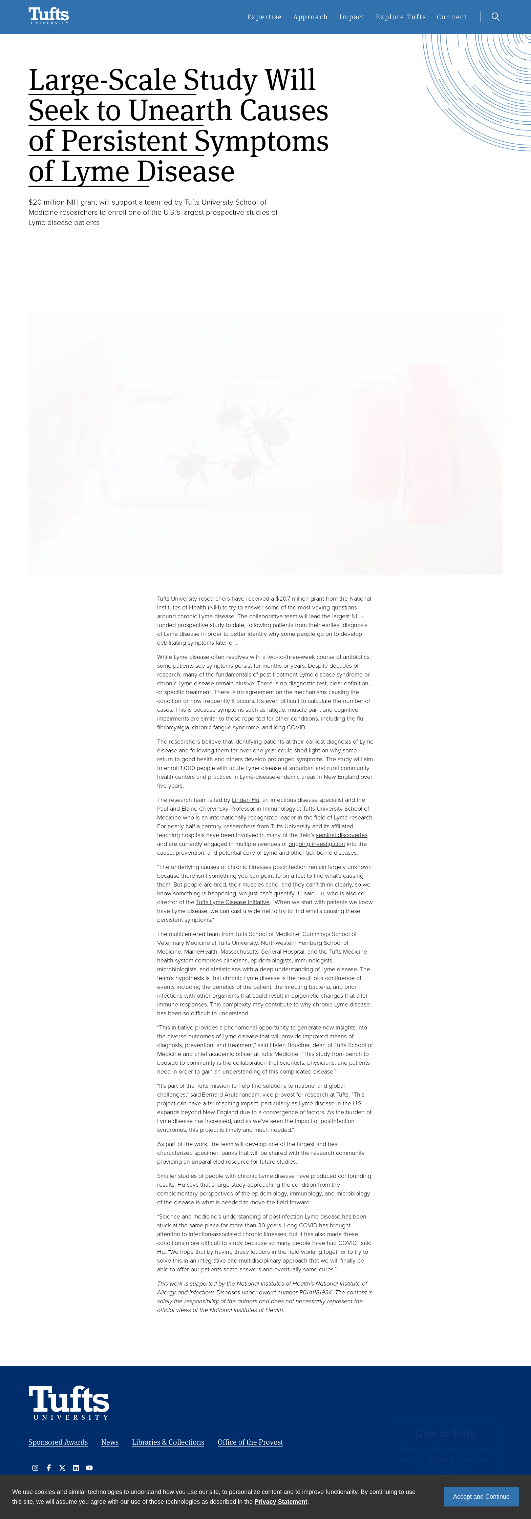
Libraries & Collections (168, 1442)
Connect (452, 16)
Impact (352, 16)
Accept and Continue (481, 1496)
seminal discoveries (341, 835)
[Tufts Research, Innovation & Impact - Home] (48, 22)
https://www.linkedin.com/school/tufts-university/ (76, 1468)
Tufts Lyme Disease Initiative (233, 902)
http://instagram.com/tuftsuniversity (35, 1468)
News (110, 1442)
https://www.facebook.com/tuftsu (49, 1468)
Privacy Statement (280, 1501)
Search (496, 17)
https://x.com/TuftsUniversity (62, 1468)
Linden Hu (245, 799)
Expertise (264, 16)
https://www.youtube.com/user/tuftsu (89, 1468)
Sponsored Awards (58, 1442)
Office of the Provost (250, 1442)
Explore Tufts (401, 16)
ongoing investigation (317, 843)
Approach (310, 16)
